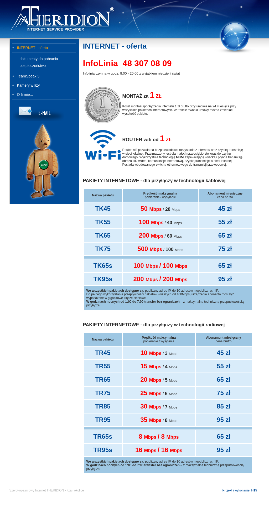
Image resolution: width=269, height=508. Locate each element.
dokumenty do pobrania (39, 59)
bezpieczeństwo (33, 66)
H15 (254, 490)
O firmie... (25, 94)
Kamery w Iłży (28, 85)
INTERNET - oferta (32, 48)
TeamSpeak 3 (28, 76)
